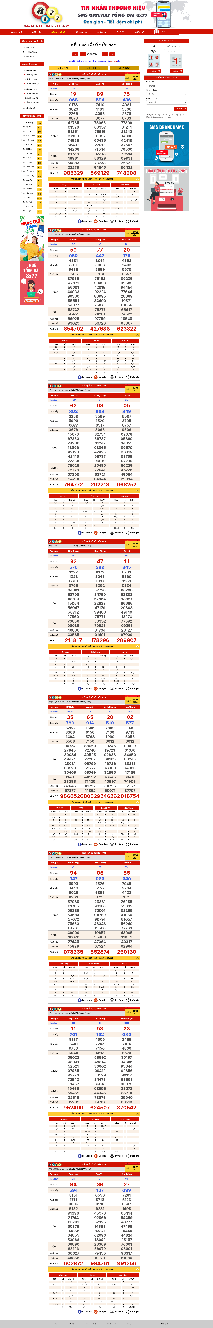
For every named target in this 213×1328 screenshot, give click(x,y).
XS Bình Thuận (28, 145)
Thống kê (101, 32)
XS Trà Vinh (27, 202)
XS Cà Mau (27, 149)
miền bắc (124, 68)
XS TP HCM (27, 198)
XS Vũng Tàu (28, 211)
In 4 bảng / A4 (154, 71)
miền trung (94, 68)
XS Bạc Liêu (28, 127)
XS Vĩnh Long (28, 206)
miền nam (63, 68)
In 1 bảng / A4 (176, 71)
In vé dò (120, 32)
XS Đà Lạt (27, 158)
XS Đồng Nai (28, 162)
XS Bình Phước (29, 140)
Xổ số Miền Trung (30, 52)
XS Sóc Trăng (28, 184)
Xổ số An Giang (31, 79)
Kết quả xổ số (58, 32)
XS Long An (27, 180)
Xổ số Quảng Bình (32, 102)
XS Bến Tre (27, 131)
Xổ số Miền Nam (29, 48)
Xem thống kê (180, 109)
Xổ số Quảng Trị (31, 98)
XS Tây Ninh (28, 189)
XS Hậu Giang (28, 171)
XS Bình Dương (29, 136)
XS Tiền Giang (28, 193)
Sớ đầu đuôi (81, 32)
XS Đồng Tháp (28, 167)
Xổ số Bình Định (31, 94)
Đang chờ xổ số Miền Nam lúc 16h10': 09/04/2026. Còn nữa (94, 61)
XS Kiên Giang (28, 175)
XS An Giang (28, 122)
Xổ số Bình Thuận (32, 84)
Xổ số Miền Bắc (29, 56)
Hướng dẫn (139, 32)
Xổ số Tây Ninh (31, 75)
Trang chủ (16, 32)
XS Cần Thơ (27, 153)
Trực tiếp (36, 32)
